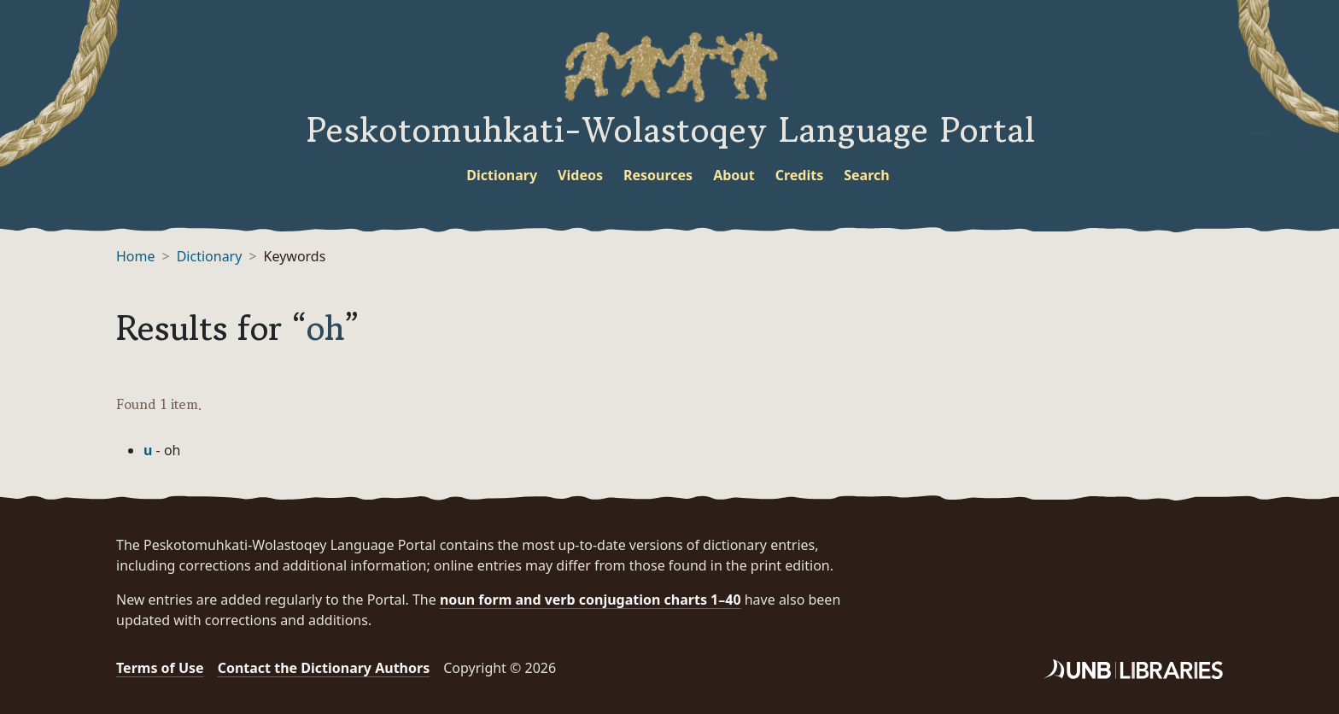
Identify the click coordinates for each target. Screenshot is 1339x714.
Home (135, 256)
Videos (580, 175)
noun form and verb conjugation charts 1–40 (590, 599)
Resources (658, 175)
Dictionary (501, 175)
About (734, 175)
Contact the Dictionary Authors (324, 667)
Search (866, 175)
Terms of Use (160, 667)
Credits (799, 175)
